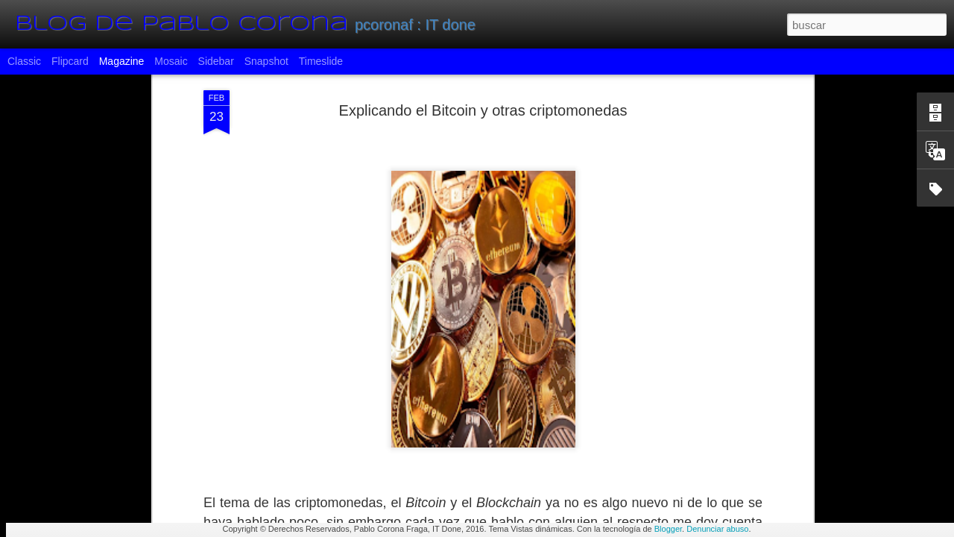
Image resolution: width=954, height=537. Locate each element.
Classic (24, 61)
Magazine (122, 61)
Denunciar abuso (717, 528)
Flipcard (70, 61)
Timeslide (321, 61)
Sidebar (216, 61)
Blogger (668, 528)
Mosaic (170, 61)
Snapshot (266, 61)
